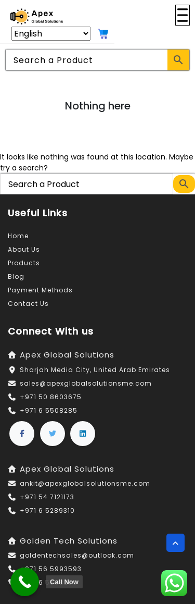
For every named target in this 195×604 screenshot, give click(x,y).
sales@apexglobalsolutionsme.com (86, 383)
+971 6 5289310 (47, 510)
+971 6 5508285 (48, 410)
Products (24, 262)
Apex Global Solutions (67, 354)
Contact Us (28, 303)
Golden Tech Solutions (69, 540)
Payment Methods (40, 290)
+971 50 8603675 (51, 396)
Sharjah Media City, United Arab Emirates (95, 369)
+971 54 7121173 (47, 496)
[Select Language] (50, 34)
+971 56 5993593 (51, 568)
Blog (16, 276)
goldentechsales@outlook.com (77, 555)
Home (18, 235)
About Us (24, 249)
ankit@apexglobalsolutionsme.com (85, 483)
